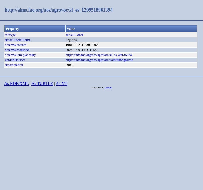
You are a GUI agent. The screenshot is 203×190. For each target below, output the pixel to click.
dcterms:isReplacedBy (20, 55)
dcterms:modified (17, 50)
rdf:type (10, 35)
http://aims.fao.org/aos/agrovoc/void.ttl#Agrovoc (99, 60)
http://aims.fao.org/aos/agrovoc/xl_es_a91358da (99, 55)
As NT (61, 83)
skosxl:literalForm (17, 40)
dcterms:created (15, 45)
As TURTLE (42, 83)
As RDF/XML (16, 83)
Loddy (108, 87)
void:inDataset (15, 60)
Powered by (98, 87)
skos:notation (14, 65)
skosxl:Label (74, 35)
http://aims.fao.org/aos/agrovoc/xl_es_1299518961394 (59, 10)
